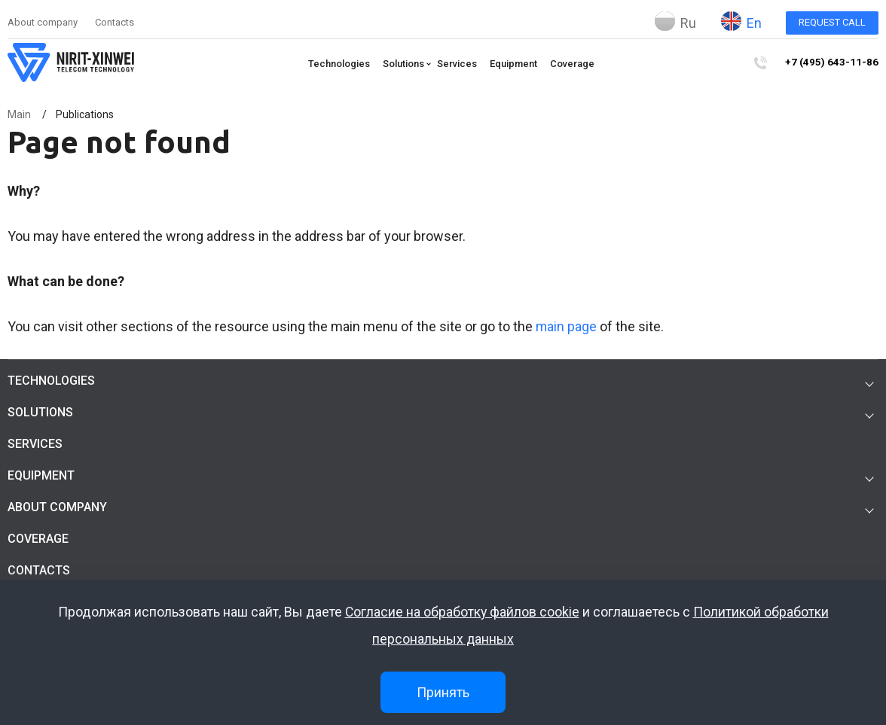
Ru (675, 21)
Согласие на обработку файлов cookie (462, 612)
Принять (443, 692)
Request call (832, 22)
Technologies (343, 63)
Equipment (518, 63)
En (741, 21)
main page (566, 326)
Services (461, 63)
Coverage (577, 63)
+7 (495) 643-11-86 (835, 63)
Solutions (408, 63)
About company (43, 22)
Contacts (114, 22)
